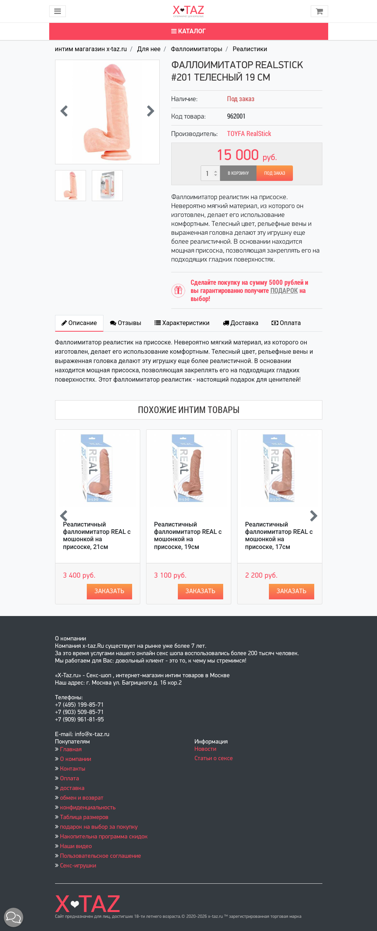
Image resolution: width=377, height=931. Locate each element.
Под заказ (274, 173)
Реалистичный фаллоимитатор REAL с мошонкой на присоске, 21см (97, 536)
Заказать (109, 591)
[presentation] (63, 112)
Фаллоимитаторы (196, 49)
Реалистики (250, 49)
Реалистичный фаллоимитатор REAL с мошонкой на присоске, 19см (188, 536)
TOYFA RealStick (249, 133)
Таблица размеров (84, 817)
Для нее (148, 49)
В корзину (238, 173)
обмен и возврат (81, 798)
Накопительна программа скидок (104, 837)
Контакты (72, 769)
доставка (72, 788)
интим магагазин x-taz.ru (91, 49)
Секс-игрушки (78, 866)
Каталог (188, 31)
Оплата (69, 779)
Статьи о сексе (214, 758)
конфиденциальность (87, 808)
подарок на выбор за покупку (99, 827)
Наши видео (76, 846)
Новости (205, 749)
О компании (75, 759)
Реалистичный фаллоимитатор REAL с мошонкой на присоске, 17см (279, 536)
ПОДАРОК (284, 290)
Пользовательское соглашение (100, 856)
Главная (71, 750)
